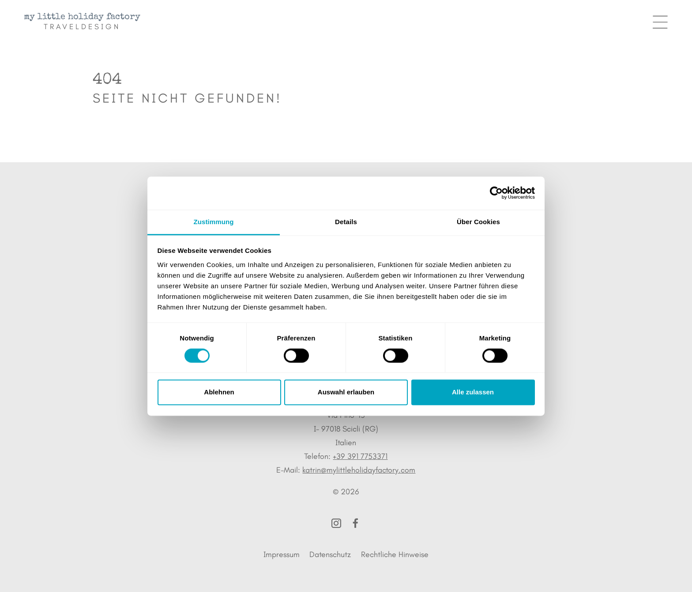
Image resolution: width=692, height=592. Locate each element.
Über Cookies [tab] (478, 221)
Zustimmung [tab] (214, 221)
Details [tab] (346, 221)
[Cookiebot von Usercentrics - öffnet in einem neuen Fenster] (496, 192)
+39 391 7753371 (360, 456)
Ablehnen (219, 392)
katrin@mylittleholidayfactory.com (358, 470)
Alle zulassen (473, 392)
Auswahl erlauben (346, 392)
